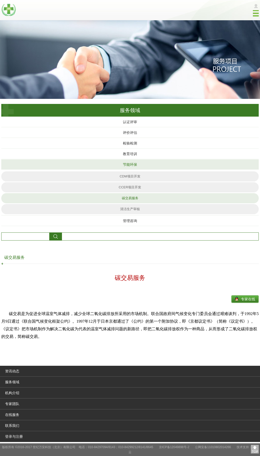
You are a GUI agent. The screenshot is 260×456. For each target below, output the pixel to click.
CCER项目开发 (130, 187)
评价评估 (130, 133)
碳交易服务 (130, 198)
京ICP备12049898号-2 (174, 447)
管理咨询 (130, 221)
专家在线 (248, 299)
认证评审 (130, 122)
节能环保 (130, 164)
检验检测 (130, 143)
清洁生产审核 (130, 209)
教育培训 (130, 154)
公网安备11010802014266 (213, 447)
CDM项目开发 (130, 176)
